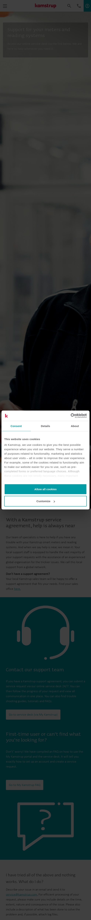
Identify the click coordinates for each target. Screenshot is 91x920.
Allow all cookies (45, 489)
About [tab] (75, 425)
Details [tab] (45, 425)
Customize (45, 501)
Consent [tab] (16, 425)
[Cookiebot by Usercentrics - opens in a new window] (71, 415)
